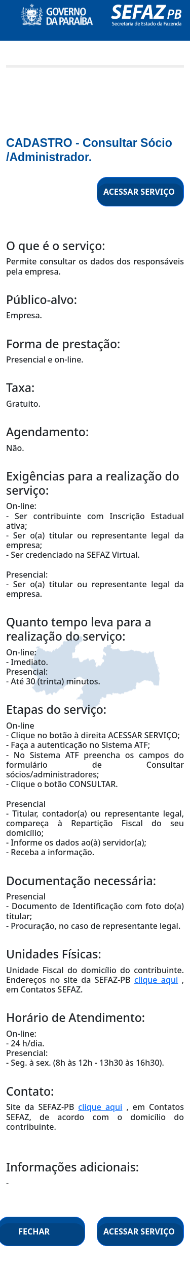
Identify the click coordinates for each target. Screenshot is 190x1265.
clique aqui (156, 979)
